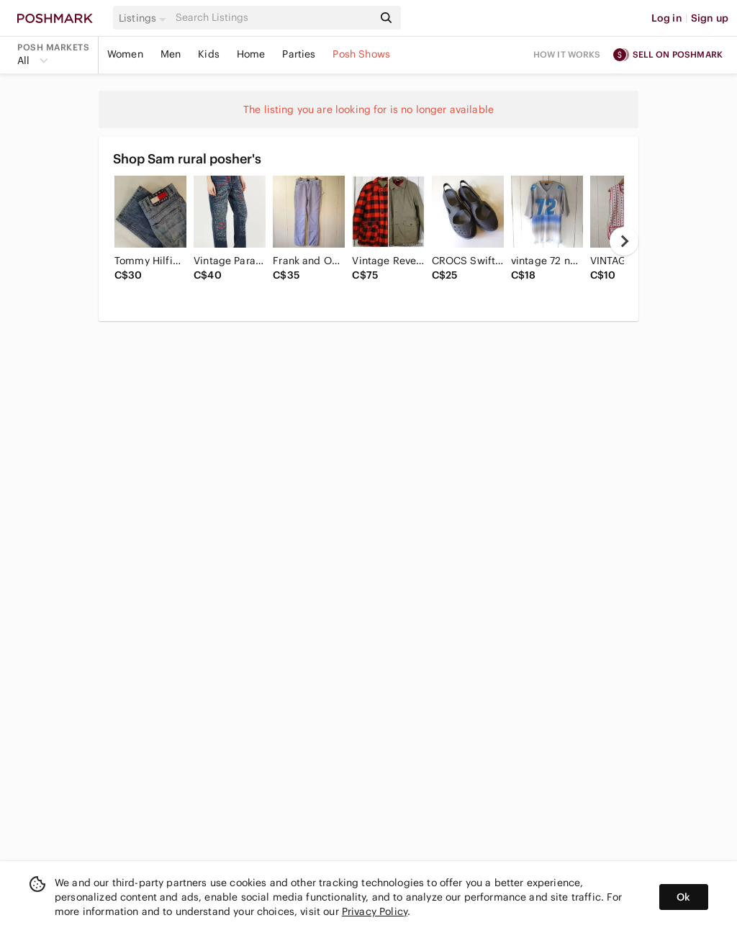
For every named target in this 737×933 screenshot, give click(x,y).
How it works (567, 54)
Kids (209, 54)
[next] (624, 241)
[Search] (273, 18)
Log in (666, 18)
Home (251, 54)
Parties (298, 54)
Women (125, 54)
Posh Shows (361, 54)
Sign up (709, 18)
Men (170, 54)
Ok (683, 897)
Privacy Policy (374, 911)
